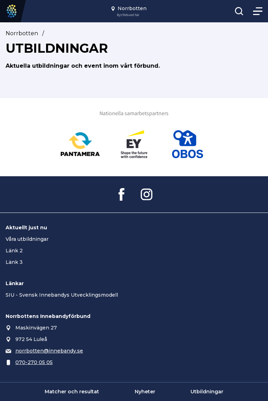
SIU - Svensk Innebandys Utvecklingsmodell (62, 295)
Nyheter (145, 391)
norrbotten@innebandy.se (49, 351)
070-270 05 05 (34, 362)
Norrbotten (22, 33)
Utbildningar (207, 391)
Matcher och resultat (72, 391)
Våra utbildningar (27, 239)
